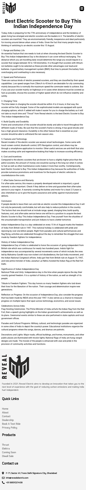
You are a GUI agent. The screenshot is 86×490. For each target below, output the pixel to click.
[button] (82, 8)
